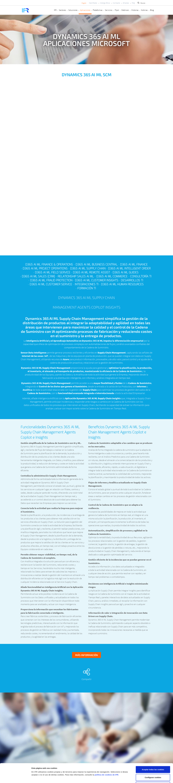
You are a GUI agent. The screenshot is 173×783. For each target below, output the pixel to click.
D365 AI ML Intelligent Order (129, 268)
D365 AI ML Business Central (96, 264)
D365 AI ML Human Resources (122, 284)
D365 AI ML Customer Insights (96, 280)
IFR (55, 10)
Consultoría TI (140, 276)
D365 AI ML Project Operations (45, 268)
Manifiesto (93, 3)
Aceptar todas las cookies (153, 751)
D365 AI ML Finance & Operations (49, 264)
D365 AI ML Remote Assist (91, 272)
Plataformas (97, 10)
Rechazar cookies (153, 767)
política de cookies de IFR (106, 757)
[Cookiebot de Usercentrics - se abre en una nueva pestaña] (15, 778)
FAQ (133, 3)
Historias (135, 10)
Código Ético (105, 3)
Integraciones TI (86, 284)
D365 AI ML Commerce (111, 276)
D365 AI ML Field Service (52, 272)
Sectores (62, 10)
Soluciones (72, 10)
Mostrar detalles (128, 778)
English (84, 3)
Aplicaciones (85, 10)
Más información (86, 655)
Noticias (144, 10)
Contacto (116, 3)
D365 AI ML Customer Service (51, 284)
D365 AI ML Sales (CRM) (38, 276)
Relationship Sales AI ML (76, 276)
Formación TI (86, 288)
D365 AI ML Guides (125, 272)
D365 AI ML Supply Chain (87, 268)
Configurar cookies (153, 759)
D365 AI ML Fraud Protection (51, 280)
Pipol (117, 10)
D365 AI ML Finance (134, 264)
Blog (152, 10)
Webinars (125, 10)
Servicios (108, 10)
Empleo (126, 3)
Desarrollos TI (132, 280)
